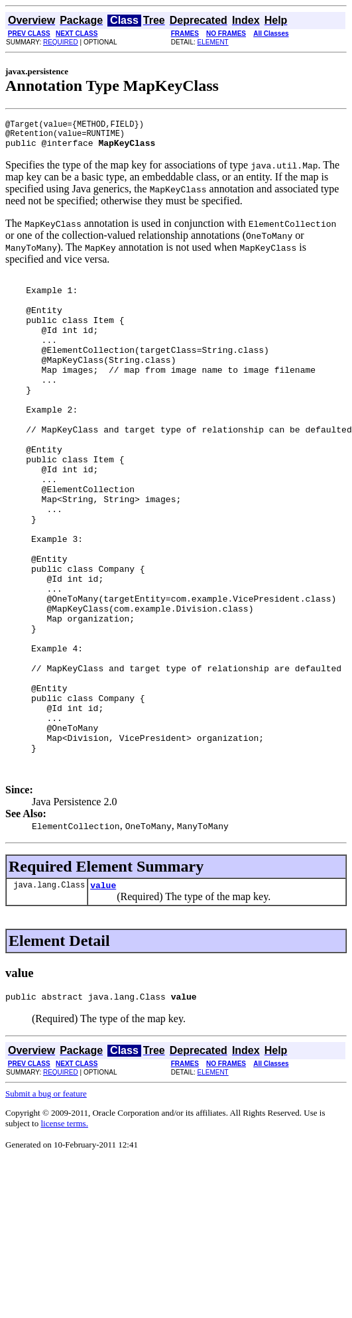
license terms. (64, 1233)
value (103, 992)
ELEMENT (213, 42)
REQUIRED (60, 42)
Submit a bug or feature (46, 1203)
